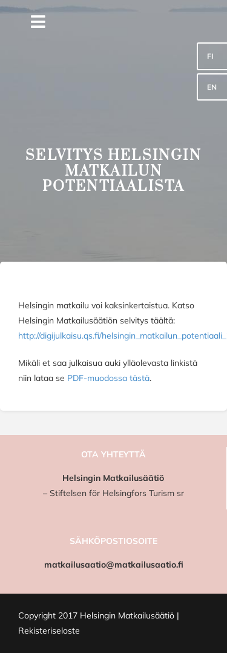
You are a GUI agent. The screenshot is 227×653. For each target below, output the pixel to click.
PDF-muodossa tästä (108, 378)
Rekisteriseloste (49, 630)
